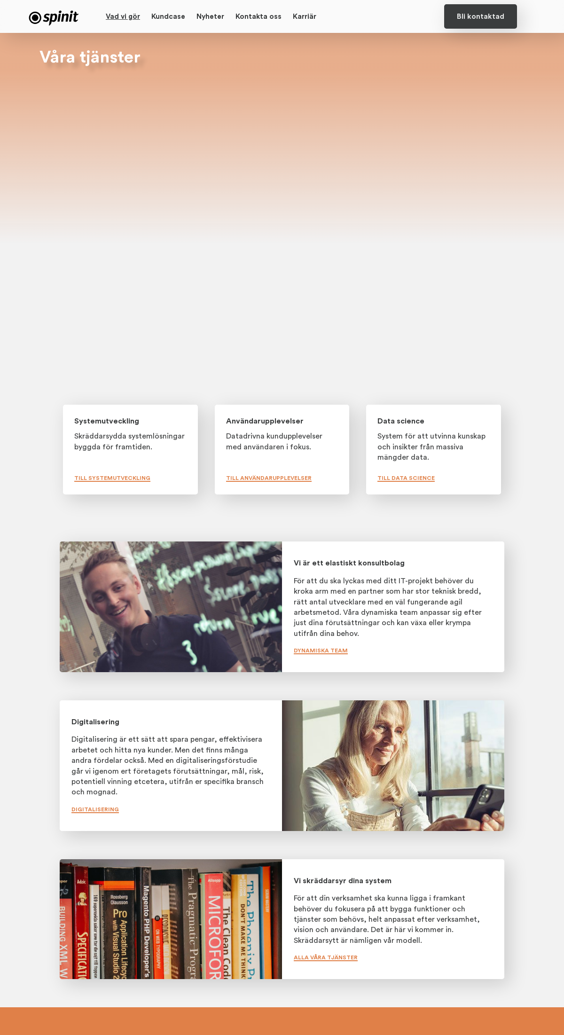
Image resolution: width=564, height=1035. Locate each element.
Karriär (304, 16)
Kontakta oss (258, 16)
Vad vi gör (123, 16)
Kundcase (168, 16)
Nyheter (210, 16)
